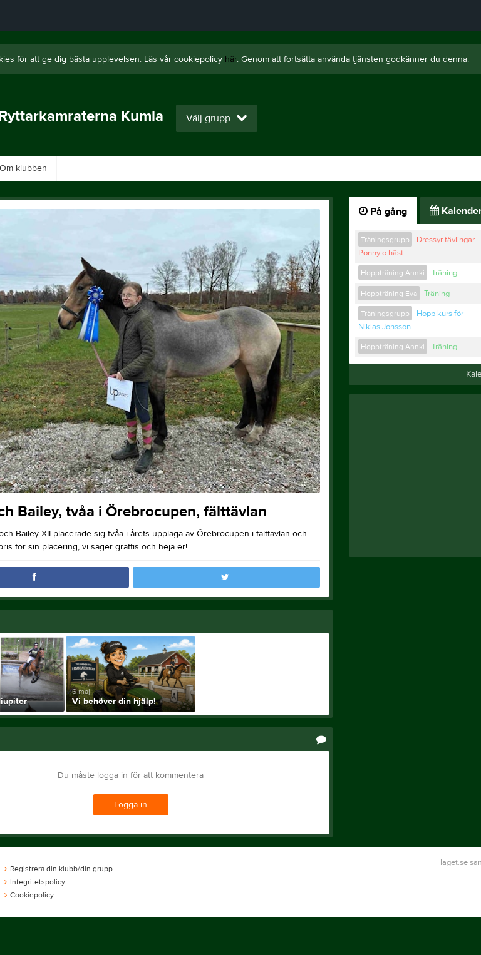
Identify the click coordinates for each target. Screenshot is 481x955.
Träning (444, 273)
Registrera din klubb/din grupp (58, 869)
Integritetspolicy (34, 882)
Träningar (230, 168)
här (231, 59)
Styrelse (360, 168)
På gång (383, 211)
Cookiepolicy (29, 895)
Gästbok (88, 168)
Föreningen (159, 168)
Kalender (424, 168)
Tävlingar (296, 168)
